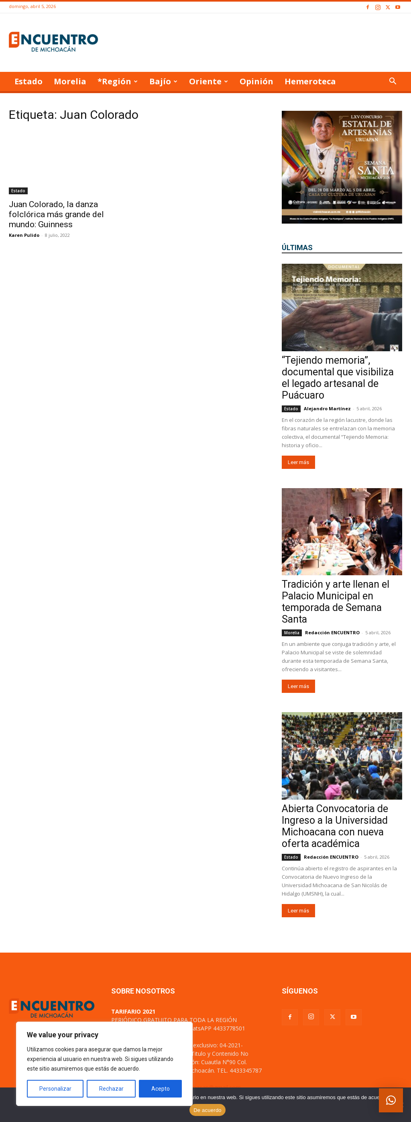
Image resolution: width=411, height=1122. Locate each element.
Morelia (70, 81)
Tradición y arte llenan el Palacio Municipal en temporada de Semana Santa (335, 601)
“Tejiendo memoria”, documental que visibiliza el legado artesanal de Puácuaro (338, 377)
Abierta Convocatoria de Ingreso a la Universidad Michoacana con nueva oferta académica (335, 826)
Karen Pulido (24, 235)
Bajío (163, 81)
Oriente (208, 81)
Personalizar (55, 1088)
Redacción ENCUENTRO (332, 632)
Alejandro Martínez (327, 408)
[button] (392, 82)
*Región (118, 81)
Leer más (298, 462)
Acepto (160, 1088)
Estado (28, 81)
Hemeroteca (310, 81)
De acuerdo (207, 1110)
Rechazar (111, 1088)
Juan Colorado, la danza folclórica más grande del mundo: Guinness (56, 214)
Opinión (256, 81)
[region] (104, 1064)
